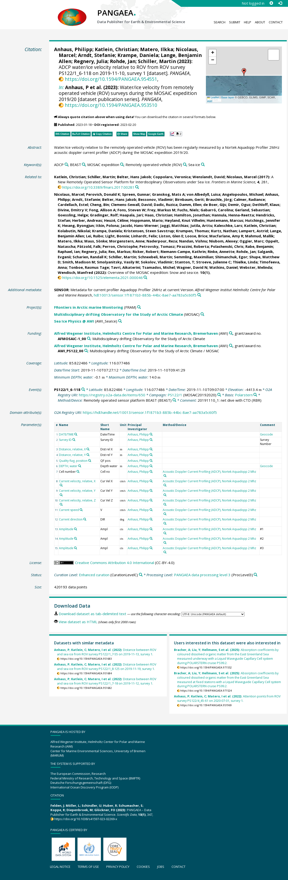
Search (219, 22)
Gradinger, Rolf (104, 215)
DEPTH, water (68, 466)
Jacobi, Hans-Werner (139, 225)
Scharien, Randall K (90, 256)
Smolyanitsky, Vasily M (118, 261)
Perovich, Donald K (103, 194)
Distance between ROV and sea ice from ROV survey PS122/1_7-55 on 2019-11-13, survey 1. (105, 652)
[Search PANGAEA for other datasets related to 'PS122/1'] (219, 395)
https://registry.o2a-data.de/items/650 (112, 394)
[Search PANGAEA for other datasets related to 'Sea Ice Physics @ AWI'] (120, 321)
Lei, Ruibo (94, 235)
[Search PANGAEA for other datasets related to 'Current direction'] (84, 519)
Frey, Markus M (161, 209)
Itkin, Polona (107, 225)
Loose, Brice (196, 235)
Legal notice (60, 866)
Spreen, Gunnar (136, 194)
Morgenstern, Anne (126, 241)
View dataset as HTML (78, 621)
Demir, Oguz (239, 204)
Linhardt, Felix (144, 235)
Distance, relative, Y (72, 455)
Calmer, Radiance (249, 199)
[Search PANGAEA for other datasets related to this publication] (137, 187)
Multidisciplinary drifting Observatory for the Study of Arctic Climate (118, 314)
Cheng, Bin (99, 204)
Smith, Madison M (78, 261)
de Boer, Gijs (214, 204)
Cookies (143, 866)
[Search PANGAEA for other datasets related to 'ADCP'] (66, 165)
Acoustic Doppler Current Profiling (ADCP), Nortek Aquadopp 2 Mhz (209, 472)
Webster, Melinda (256, 267)
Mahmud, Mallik (259, 235)
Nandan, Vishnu (193, 241)
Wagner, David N (192, 267)
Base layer (227, 97)
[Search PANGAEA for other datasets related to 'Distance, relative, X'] (87, 449)
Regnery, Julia (90, 61)
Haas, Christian (158, 215)
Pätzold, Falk (89, 246)
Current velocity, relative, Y (77, 491)
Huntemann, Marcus (225, 220)
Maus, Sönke (95, 241)
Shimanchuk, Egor (231, 256)
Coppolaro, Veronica (172, 176)
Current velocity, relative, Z (77, 500)
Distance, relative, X (72, 449)
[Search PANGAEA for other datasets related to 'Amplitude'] (75, 529)
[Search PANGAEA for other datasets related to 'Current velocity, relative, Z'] (61, 504)
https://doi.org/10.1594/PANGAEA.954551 (111, 79)
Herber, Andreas (87, 220)
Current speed (69, 510)
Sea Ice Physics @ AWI (74, 321)
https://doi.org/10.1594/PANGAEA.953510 (111, 105)
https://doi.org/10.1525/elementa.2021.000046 (102, 277)
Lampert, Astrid (253, 230)
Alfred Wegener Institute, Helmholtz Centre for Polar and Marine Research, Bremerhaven (136, 333)
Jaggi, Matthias (174, 225)
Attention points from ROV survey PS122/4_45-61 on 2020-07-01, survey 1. (227, 698)
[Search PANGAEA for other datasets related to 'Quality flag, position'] (89, 460)
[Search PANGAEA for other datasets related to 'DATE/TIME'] (75, 434)
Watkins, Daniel (223, 267)
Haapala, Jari (131, 215)
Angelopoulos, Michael (242, 194)
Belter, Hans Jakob (134, 176)
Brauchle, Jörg (219, 199)
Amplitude (66, 529)
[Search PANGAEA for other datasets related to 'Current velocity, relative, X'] (61, 485)
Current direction (71, 519)
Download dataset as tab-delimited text (92, 613)
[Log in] (280, 3)
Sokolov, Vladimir (157, 261)
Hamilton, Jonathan (192, 215)
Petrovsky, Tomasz (157, 246)
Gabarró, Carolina (217, 209)
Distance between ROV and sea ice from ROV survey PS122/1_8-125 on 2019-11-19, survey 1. (105, 666)
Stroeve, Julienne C (213, 261)
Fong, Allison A (102, 209)
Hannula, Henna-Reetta (233, 215)
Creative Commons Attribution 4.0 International (114, 562)
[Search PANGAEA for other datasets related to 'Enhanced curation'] (141, 575)
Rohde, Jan (122, 61)
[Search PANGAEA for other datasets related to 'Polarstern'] (255, 395)
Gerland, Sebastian (252, 209)
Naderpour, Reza (161, 241)
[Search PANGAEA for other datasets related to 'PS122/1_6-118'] (83, 389)
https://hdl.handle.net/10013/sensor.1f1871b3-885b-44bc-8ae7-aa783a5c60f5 (150, 412)
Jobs (160, 866)
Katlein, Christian (116, 49)
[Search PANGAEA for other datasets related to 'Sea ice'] (203, 165)
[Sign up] (271, 3)
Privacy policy (117, 866)
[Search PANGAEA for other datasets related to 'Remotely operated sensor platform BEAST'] (174, 400)
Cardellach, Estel (73, 204)
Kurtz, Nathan (224, 230)
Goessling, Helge (73, 215)
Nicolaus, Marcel (242, 176)
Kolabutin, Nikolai (74, 230)
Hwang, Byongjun (78, 225)
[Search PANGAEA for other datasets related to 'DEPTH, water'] (79, 465)
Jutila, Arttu (201, 225)
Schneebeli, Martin (155, 256)
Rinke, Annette (221, 251)
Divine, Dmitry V (72, 209)
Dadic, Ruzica (165, 204)
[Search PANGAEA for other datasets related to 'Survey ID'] (73, 439)
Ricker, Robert (146, 251)
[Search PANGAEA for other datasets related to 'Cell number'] (78, 471)
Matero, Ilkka (156, 49)
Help (247, 22)
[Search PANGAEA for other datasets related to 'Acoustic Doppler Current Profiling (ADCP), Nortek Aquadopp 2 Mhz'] (164, 475)
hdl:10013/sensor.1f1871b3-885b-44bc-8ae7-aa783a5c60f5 (145, 295)
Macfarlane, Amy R (226, 235)
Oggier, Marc (251, 241)
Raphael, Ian (69, 251)
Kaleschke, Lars (228, 225)
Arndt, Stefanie (96, 55)
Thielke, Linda (245, 261)
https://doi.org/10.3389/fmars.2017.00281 (98, 187)
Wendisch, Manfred (75, 272)
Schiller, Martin (157, 61)
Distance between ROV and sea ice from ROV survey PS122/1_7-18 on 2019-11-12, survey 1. (105, 681)
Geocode (266, 434)
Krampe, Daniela (137, 55)
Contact (276, 22)
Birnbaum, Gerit (189, 199)
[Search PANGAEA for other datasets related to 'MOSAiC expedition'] (122, 165)
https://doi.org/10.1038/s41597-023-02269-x (85, 819)
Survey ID (65, 440)
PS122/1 (175, 394)
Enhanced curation (94, 574)
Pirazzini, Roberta (193, 246)
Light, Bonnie (117, 235)
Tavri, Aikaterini (125, 267)
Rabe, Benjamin (259, 246)
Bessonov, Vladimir (155, 199)
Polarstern (244, 394)
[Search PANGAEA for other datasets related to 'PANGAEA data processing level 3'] (255, 575)
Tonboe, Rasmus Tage (89, 267)
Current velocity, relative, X (77, 481)
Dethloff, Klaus (265, 204)
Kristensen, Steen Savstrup (149, 230)
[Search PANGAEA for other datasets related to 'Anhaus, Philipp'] (151, 434)
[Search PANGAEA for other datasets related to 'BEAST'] (84, 165)
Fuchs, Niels (188, 209)
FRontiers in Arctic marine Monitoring (88, 307)
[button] (244, 72)
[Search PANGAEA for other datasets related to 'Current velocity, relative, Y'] (61, 494)
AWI (209, 101)
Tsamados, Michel (158, 267)
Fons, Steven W (131, 209)
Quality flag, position (73, 461)
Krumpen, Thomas (192, 230)
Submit (234, 22)
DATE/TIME (66, 434)
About (260, 22)
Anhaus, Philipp (73, 49)
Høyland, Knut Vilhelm (185, 220)
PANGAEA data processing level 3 (202, 574)
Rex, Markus (119, 251)
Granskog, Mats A (168, 194)
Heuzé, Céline (116, 220)
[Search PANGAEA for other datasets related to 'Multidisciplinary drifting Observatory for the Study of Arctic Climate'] (202, 314)
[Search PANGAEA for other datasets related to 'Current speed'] (81, 509)
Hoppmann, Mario (146, 220)
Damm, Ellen (190, 204)
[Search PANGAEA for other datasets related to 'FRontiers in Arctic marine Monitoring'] (139, 307)
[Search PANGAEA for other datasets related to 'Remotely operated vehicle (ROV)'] (185, 165)
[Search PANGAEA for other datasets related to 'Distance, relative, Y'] (87, 454)
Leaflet (213, 97)
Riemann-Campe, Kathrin (183, 251)
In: (61, 87)
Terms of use (88, 866)
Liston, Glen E (171, 235)
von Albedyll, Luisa (203, 194)
